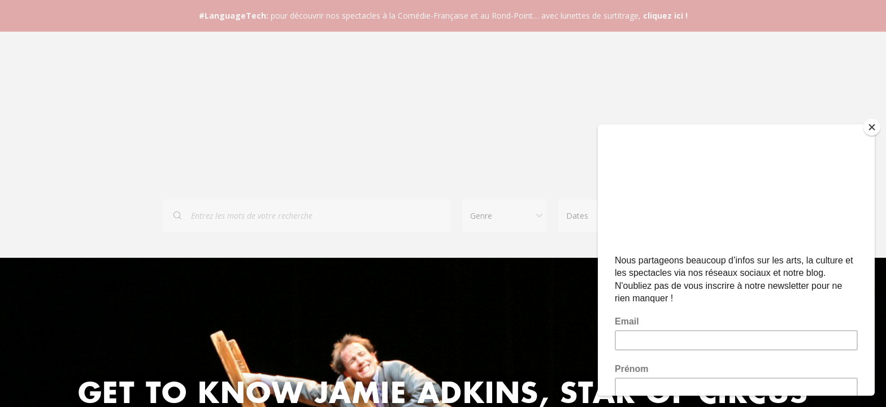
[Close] (871, 127)
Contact (455, 108)
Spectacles (331, 108)
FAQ (396, 108)
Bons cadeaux (535, 108)
